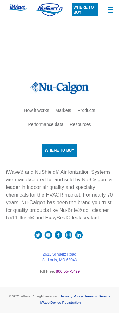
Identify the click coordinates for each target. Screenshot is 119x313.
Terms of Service (97, 296)
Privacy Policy (72, 296)
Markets (63, 110)
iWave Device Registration (60, 302)
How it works (36, 110)
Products (86, 110)
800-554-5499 (68, 271)
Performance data (45, 124)
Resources (80, 124)
